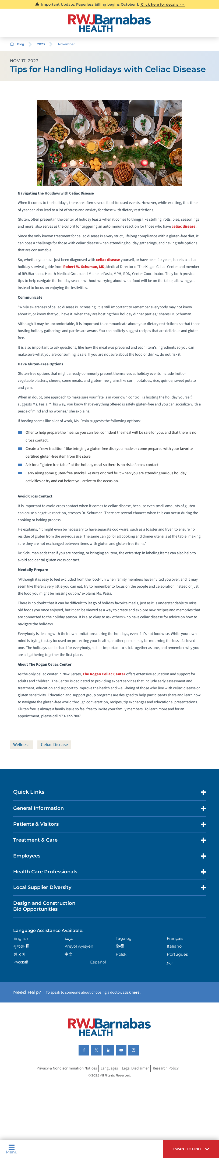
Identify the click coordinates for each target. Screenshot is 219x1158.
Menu (11, 1149)
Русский (20, 962)
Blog (20, 44)
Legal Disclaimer (135, 1068)
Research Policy (166, 1068)
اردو (170, 962)
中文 (69, 954)
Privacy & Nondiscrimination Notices (67, 1068)
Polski (122, 954)
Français (175, 938)
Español (98, 962)
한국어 (19, 954)
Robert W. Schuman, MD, (84, 267)
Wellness (21, 744)
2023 (41, 44)
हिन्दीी (120, 946)
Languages (109, 1068)
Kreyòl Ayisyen (79, 946)
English (20, 938)
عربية (69, 938)
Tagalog (124, 938)
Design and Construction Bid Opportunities (44, 906)
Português (177, 954)
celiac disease (184, 226)
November (66, 44)
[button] (191, 1149)
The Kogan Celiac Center (104, 674)
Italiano (174, 946)
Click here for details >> (162, 4)
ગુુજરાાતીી (21, 946)
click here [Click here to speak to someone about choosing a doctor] (131, 992)
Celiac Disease (54, 744)
